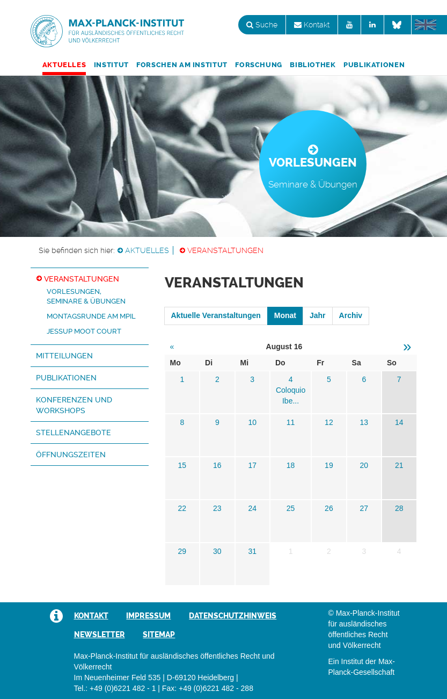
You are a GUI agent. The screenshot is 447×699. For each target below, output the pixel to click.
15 (182, 465)
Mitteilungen (64, 355)
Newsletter (99, 634)
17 (252, 465)
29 (182, 551)
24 (252, 508)
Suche (261, 24)
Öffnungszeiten (71, 454)
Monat (285, 315)
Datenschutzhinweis (232, 615)
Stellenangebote (73, 432)
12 (329, 422)
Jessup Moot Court (84, 331)
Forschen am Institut (182, 65)
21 (399, 465)
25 (291, 508)
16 (217, 465)
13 (364, 422)
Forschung (258, 65)
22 (182, 508)
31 (252, 551)
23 (217, 508)
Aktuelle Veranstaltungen (216, 315)
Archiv (351, 315)
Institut (111, 65)
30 (217, 551)
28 (399, 508)
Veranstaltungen (225, 250)
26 (329, 508)
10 (252, 422)
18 (291, 465)
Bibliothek (312, 65)
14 (399, 422)
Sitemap (159, 634)
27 (364, 508)
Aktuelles (64, 65)
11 (291, 422)
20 (364, 465)
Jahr (318, 315)
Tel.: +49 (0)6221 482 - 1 (115, 688)
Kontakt (311, 24)
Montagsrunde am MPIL (91, 316)
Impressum (148, 615)
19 (329, 465)
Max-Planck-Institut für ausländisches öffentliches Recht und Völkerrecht (107, 31)
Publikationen (374, 65)
